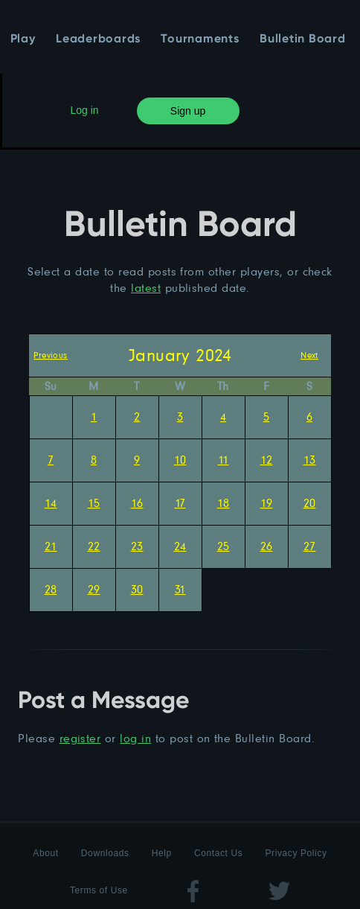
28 (51, 589)
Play (23, 39)
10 (180, 460)
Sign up (187, 111)
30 (137, 589)
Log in (85, 110)
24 (180, 546)
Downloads (105, 853)
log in (135, 738)
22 (94, 546)
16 (137, 503)
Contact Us (218, 853)
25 (223, 546)
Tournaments (200, 39)
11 (223, 460)
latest (146, 288)
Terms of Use (99, 890)
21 (51, 546)
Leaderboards (98, 39)
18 (223, 503)
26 (266, 546)
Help (162, 853)
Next (309, 354)
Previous (50, 354)
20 (309, 503)
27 (309, 546)
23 (137, 546)
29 (94, 589)
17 (180, 503)
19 (266, 503)
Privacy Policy (296, 853)
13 (309, 460)
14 (51, 503)
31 (180, 589)
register (80, 738)
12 (266, 460)
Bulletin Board (303, 39)
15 (94, 503)
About (45, 853)
